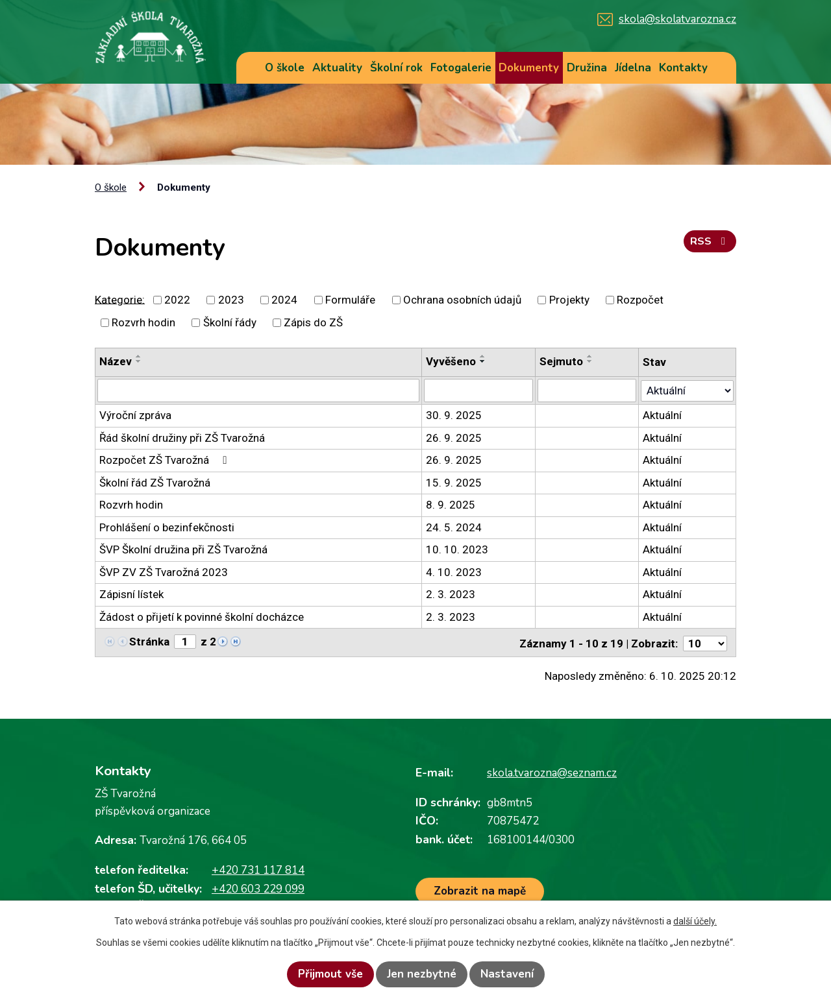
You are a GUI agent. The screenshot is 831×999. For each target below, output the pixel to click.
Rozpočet (640, 299)
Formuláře (350, 299)
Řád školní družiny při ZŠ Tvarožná (182, 437)
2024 (284, 299)
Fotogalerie (460, 67)
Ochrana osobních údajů (462, 299)
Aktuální (662, 415)
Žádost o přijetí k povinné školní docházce (201, 616)
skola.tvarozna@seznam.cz (552, 771)
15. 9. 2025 (454, 481)
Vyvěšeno (451, 361)
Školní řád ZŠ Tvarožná (154, 481)
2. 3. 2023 (450, 594)
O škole (284, 67)
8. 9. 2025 (450, 504)
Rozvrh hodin (143, 322)
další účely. (695, 921)
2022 (177, 299)
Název (115, 361)
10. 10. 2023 (457, 549)
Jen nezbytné (421, 974)
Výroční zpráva (135, 415)
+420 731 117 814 (258, 868)
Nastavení (507, 974)
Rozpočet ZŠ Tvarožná (165, 459)
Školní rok (396, 67)
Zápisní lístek (131, 594)
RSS (709, 243)
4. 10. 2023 (454, 571)
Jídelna (633, 67)
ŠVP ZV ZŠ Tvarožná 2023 (163, 571)
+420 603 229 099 (258, 887)
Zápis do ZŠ (313, 322)
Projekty (569, 299)
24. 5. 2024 (454, 526)
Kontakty (683, 67)
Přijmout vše (330, 974)
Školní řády (229, 322)
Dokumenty (529, 67)
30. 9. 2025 (454, 415)
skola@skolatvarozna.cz (677, 19)
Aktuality (337, 67)
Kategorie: (120, 299)
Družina (587, 67)
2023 (231, 299)
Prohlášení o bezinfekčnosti (166, 526)
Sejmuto (561, 361)
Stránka (149, 640)
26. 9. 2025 (454, 437)
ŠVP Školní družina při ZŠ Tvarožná (183, 549)
